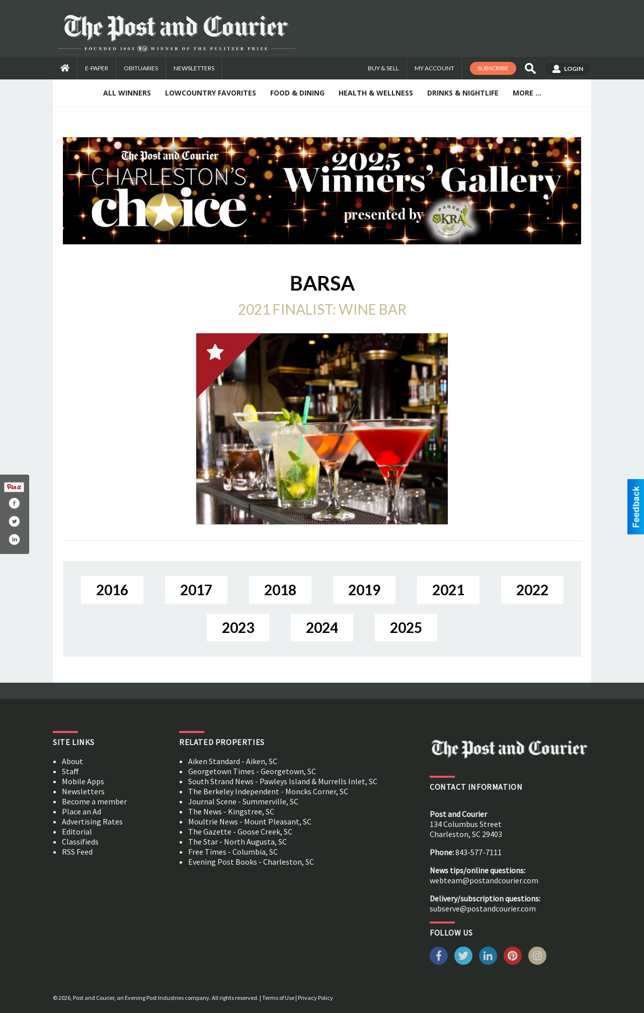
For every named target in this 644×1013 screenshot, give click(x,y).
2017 (196, 589)
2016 (112, 589)
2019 (364, 589)
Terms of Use (278, 997)
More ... (527, 93)
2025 (406, 627)
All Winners (127, 93)
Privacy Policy (315, 997)
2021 (448, 589)
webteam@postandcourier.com (484, 880)
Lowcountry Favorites (210, 93)
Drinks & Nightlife (463, 93)
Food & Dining (297, 93)
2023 (238, 627)
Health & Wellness (376, 93)
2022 (532, 589)
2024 (322, 627)
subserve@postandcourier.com (483, 908)
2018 (280, 589)
